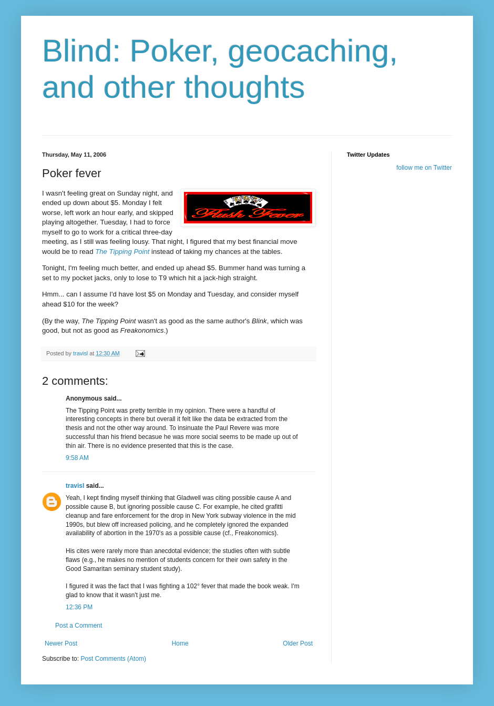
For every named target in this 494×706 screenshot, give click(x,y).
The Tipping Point (122, 251)
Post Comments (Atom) (113, 658)
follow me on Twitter (424, 167)
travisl (75, 485)
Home (180, 643)
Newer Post (61, 643)
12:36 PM (79, 607)
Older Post (298, 643)
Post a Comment (78, 625)
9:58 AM (77, 458)
